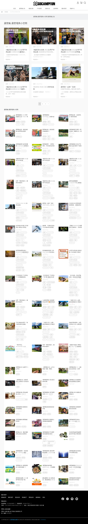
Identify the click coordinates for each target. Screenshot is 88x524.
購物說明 (3, 497)
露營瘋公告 (22, 8)
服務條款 (38, 497)
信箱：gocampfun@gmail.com (11, 505)
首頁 (14, 8)
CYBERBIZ (43, 519)
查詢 (44, 497)
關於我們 (10, 497)
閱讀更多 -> (9, 59)
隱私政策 (31, 497)
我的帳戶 (24, 497)
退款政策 (17, 497)
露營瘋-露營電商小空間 (40, 16)
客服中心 (72, 8)
